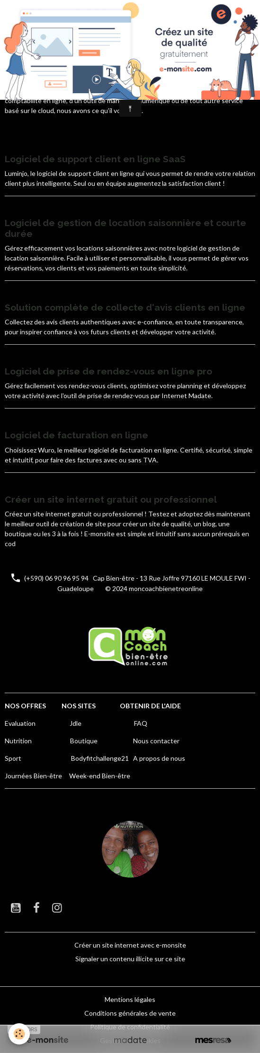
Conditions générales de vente (130, 1013)
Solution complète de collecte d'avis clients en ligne (125, 307)
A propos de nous (159, 758)
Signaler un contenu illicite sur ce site (130, 959)
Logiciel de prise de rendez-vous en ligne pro (108, 371)
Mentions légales (130, 999)
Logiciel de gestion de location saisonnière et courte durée (125, 228)
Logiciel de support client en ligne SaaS (95, 159)
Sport (13, 758)
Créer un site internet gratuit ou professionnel (111, 499)
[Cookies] (19, 1033)
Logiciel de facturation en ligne (76, 435)
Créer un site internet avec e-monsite (130, 945)
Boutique (84, 741)
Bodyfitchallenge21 (100, 758)
